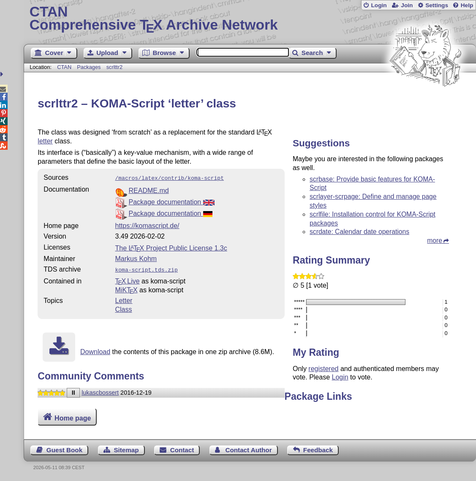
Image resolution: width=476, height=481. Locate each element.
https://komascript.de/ (147, 224)
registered (323, 368)
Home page (72, 417)
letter (45, 141)
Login (378, 5)
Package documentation (172, 201)
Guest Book (64, 450)
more (434, 240)
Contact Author (249, 450)
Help (467, 5)
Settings (436, 5)
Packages (89, 67)
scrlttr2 (114, 67)
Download (95, 350)
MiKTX (126, 288)
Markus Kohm (136, 257)
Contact (182, 450)
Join (407, 5)
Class (123, 307)
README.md (149, 189)
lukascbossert (100, 391)
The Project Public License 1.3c (171, 247)
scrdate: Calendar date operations (359, 231)
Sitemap (126, 450)
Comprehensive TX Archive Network (250, 19)
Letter (124, 298)
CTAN (64, 67)
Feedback (318, 450)
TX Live (127, 279)
